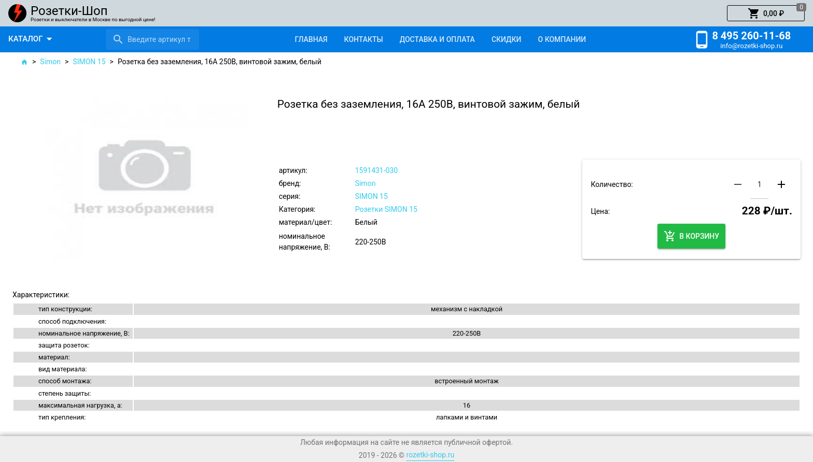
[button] (766, 13)
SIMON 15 (89, 61)
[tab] (310, 39)
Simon (50, 61)
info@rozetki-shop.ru (751, 45)
